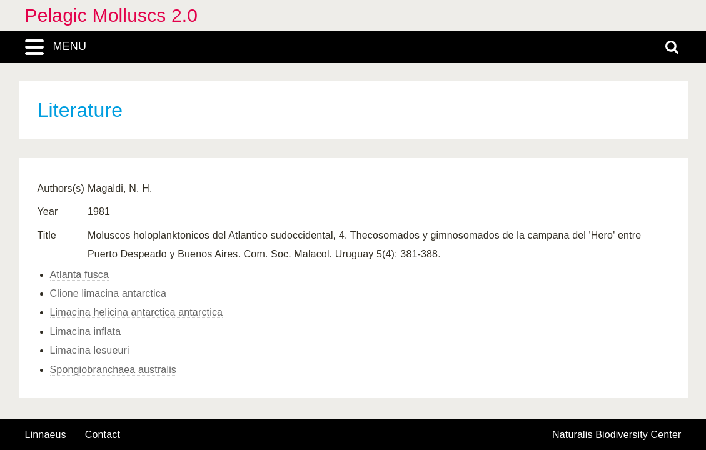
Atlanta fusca (79, 274)
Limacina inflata (85, 331)
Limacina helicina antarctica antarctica (136, 312)
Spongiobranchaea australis (113, 369)
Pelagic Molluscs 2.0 (111, 15)
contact (102, 434)
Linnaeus (45, 435)
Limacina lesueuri (89, 350)
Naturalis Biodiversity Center (617, 435)
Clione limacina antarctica (108, 293)
